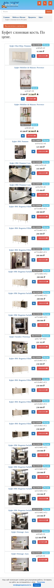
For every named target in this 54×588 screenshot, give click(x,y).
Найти (49, 11)
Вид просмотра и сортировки (15, 26)
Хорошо (37, 585)
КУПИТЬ (32, 99)
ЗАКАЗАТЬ (42, 56)
